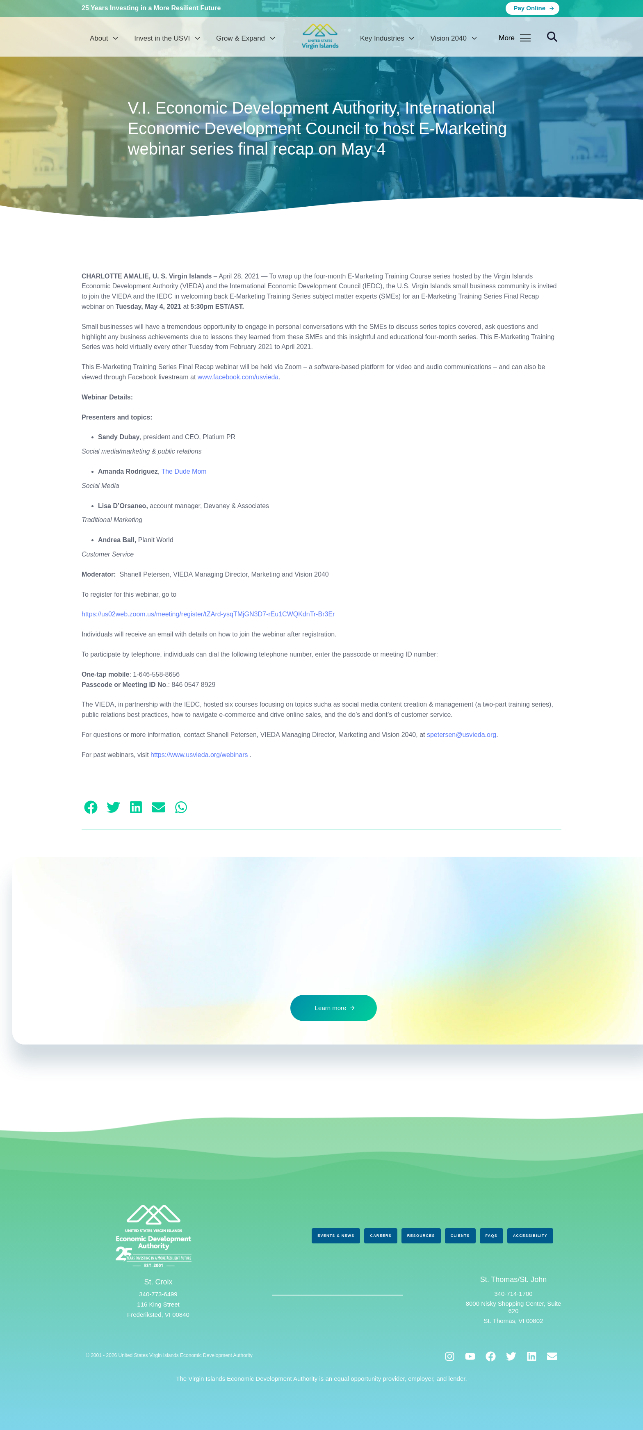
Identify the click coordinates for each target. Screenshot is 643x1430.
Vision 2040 (453, 38)
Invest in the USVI (167, 38)
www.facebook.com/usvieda (238, 377)
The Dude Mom (183, 471)
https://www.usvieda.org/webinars (199, 754)
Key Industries (387, 38)
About (104, 38)
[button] (552, 37)
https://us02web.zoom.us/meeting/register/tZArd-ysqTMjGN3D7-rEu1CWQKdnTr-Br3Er (208, 614)
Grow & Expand (245, 38)
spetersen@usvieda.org (461, 734)
